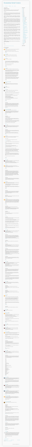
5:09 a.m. (6, 375)
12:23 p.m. (6, 52)
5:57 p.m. (6, 123)
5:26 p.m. (6, 322)
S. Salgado (6, 431)
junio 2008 (24, 21)
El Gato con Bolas (6, 312)
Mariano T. (6, 261)
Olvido (5, 48)
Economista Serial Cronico (12, 3)
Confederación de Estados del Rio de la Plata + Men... (25, 32)
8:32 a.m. (6, 388)
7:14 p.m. (6, 209)
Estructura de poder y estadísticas (24, 34)
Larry (5, 86)
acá (5, 16)
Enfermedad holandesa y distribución (25, 23)
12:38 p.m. (6, 56)
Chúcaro (6, 89)
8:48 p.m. (6, 353)
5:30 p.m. (6, 325)
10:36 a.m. (6, 288)
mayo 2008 (24, 39)
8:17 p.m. (6, 215)
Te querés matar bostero (25, 35)
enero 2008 (24, 42)
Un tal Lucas (24, 31)
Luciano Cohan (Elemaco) (7, 109)
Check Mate (24, 33)
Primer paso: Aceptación (25, 26)
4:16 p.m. (6, 107)
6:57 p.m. (6, 168)
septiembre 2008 (24, 19)
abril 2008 (24, 40)
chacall (5, 58)
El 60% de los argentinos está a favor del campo (25, 37)
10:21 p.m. (6, 228)
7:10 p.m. (6, 204)
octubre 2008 (24, 18)
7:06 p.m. (6, 193)
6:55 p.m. (6, 163)
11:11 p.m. (6, 242)
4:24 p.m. (6, 114)
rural (5, 147)
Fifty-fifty (23, 25)
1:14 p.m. (6, 66)
